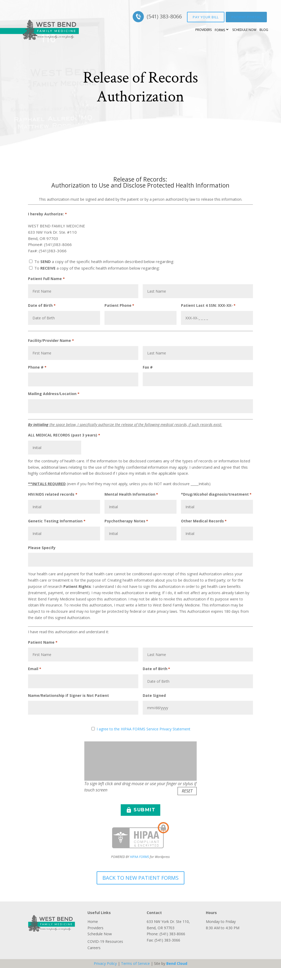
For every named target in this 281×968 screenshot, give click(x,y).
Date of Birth (41, 306)
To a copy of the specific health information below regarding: (97, 268)
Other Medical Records (204, 521)
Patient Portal (246, 17)
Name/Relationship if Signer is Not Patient (68, 695)
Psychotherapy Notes (126, 521)
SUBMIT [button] (141, 810)
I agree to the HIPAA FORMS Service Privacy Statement (143, 728)
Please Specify (42, 547)
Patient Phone (119, 306)
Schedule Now (244, 30)
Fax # (148, 367)
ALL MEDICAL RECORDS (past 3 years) (64, 435)
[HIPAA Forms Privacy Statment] (93, 728)
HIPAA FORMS (139, 857)
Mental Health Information (131, 494)
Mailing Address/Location (53, 394)
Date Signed (154, 695)
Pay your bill (206, 17)
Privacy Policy (105, 963)
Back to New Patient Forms (140, 877)
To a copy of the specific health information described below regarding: (104, 261)
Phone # (37, 367)
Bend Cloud (176, 963)
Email (34, 669)
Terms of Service (135, 963)
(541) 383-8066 (164, 16)
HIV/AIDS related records (52, 494)
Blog (264, 30)
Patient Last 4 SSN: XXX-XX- (208, 306)
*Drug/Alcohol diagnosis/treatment (216, 494)
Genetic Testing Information (56, 521)
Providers (203, 30)
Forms (220, 30)
